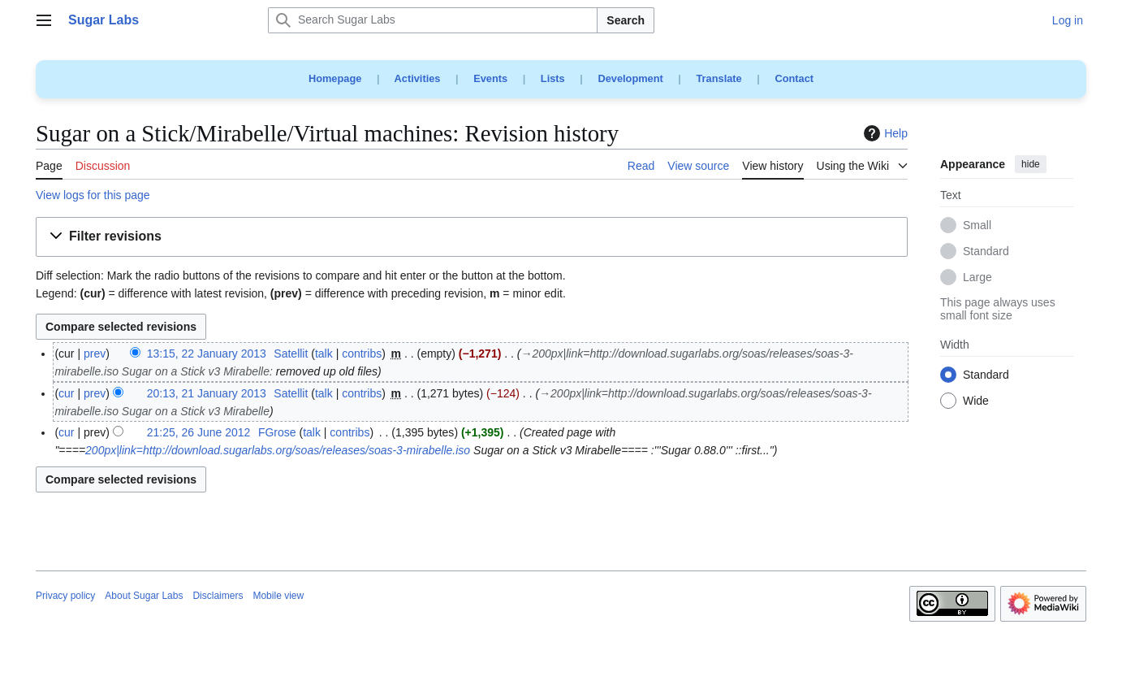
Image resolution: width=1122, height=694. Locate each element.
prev (95, 353)
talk (324, 353)
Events (490, 78)
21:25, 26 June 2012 (199, 432)
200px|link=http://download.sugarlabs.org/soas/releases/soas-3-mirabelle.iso (277, 450)
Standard (986, 251)
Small (977, 225)
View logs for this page (93, 195)
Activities (418, 78)
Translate (719, 78)
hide (1030, 164)
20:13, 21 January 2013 (206, 393)
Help (884, 133)
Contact (794, 78)
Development (630, 78)
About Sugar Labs (144, 595)
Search (625, 20)
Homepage (335, 78)
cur (66, 393)
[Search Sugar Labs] (433, 20)
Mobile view (278, 595)
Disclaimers (217, 595)
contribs (362, 353)
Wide (976, 401)
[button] (472, 237)
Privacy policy (65, 595)
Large (977, 277)
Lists (553, 78)
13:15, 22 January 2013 (206, 353)
